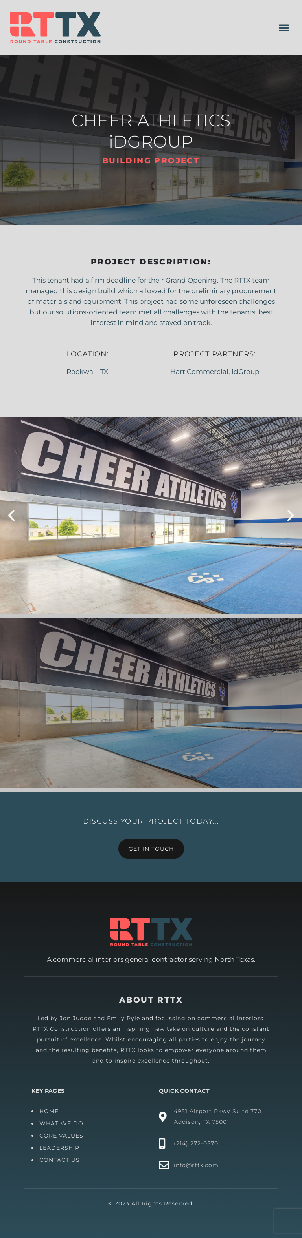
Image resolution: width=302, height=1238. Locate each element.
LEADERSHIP (138, 1147)
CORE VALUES (140, 1135)
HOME (127, 1111)
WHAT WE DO (140, 1123)
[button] (284, 27)
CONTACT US (138, 1159)
